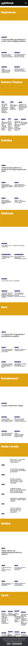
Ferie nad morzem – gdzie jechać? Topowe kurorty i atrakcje (20, 185)
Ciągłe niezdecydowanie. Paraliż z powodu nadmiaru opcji (6, 70)
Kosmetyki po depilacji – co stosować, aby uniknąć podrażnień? (18, 470)
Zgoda (8, 643)
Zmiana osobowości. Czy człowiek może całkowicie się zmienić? (20, 70)
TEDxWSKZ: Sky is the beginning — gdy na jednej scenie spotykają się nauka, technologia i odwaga (7, 295)
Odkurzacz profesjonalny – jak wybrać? (11, 614)
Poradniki (10, 611)
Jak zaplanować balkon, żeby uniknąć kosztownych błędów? (20, 365)
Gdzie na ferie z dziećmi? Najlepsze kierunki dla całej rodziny (6, 202)
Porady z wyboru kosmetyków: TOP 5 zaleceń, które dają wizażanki (16, 481)
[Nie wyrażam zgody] (26, 641)
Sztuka (3, 548)
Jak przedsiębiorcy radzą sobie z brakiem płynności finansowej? (14, 106)
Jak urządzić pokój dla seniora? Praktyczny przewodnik (7, 350)
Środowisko (4, 278)
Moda (3, 494)
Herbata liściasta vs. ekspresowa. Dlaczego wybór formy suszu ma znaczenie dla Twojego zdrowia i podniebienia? (5, 618)
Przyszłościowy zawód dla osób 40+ (5, 636)
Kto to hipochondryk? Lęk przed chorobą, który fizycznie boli (20, 55)
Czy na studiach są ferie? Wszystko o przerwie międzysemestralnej (19, 294)
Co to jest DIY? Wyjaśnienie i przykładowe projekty (13, 335)
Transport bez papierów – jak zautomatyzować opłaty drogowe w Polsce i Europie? (23, 107)
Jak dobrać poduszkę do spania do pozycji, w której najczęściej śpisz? (7, 365)
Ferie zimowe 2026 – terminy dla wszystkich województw (12, 246)
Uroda (3, 465)
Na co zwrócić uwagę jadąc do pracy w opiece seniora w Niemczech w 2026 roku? (11, 125)
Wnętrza (3, 332)
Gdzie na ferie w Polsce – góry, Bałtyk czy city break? (19, 201)
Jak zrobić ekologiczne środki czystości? (20, 350)
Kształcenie (4, 243)
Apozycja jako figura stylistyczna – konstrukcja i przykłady (20, 257)
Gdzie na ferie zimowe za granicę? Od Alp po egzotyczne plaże (13, 169)
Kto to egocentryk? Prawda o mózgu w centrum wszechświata (7, 55)
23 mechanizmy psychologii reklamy (24, 123)
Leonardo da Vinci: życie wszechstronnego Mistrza (6, 569)
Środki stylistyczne (6, 254)
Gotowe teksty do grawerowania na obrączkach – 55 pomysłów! (15, 510)
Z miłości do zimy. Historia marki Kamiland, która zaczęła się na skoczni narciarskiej (18, 490)
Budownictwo (18, 361)
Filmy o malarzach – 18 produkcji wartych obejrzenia (7, 584)
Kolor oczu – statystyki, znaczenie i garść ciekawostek (17, 461)
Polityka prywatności (17, 643)
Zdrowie (3, 611)
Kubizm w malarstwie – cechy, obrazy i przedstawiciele (20, 584)
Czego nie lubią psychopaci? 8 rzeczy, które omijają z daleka (13, 40)
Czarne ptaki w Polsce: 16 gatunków (10, 280)
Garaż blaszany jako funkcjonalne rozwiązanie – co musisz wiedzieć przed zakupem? (17, 617)
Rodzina (3, 165)
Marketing (23, 119)
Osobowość (4, 37)
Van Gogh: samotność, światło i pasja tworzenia (20, 568)
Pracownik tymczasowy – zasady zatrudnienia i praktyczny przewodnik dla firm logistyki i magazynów (5, 108)
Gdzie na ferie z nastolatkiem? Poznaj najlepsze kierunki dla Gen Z (7, 186)
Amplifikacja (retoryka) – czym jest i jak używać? (7, 257)
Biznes (20, 102)
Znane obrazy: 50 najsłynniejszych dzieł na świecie (11, 552)
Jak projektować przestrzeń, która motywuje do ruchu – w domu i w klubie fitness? (4, 126)
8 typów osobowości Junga (12, 406)
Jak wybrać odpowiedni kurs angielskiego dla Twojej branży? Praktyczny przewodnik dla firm (17, 126)
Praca (9, 118)
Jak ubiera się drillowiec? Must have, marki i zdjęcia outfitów (18, 500)
